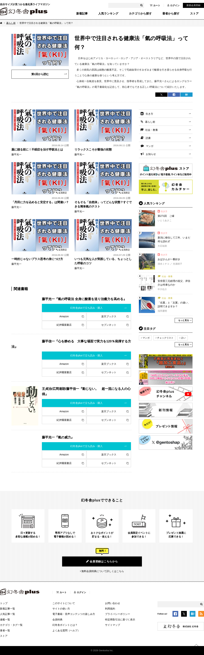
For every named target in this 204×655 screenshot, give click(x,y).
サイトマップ (112, 624)
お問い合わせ (112, 603)
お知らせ (151, 154)
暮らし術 (11, 23)
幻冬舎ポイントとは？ (64, 624)
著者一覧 (5, 630)
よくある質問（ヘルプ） (66, 630)
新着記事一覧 (7, 608)
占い (183, 337)
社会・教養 (151, 129)
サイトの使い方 (61, 608)
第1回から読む (40, 74)
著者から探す (170, 13)
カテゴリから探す (140, 13)
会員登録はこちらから (102, 561)
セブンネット (108, 324)
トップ (4, 603)
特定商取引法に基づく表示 (120, 619)
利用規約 (110, 608)
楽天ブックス (108, 316)
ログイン (173, 5)
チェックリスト (165, 337)
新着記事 (82, 13)
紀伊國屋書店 (64, 324)
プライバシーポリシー (117, 614)
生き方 (149, 113)
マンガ (149, 146)
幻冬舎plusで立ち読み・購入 (86, 307)
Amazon (64, 316)
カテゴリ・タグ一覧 (11, 624)
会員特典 (57, 619)
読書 (148, 138)
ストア (194, 13)
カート (155, 5)
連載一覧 (5, 619)
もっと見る (183, 320)
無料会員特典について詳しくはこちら (102, 571)
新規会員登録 (193, 5)
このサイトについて (63, 603)
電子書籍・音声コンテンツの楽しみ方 (73, 614)
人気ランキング (108, 13)
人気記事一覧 (7, 614)
